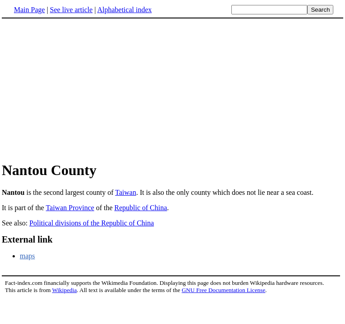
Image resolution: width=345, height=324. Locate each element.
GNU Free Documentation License (223, 290)
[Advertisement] (77, 90)
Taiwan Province (70, 208)
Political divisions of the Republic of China (91, 223)
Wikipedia (64, 290)
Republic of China (141, 208)
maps (27, 256)
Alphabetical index (124, 10)
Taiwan (125, 192)
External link (27, 239)
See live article (71, 10)
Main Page (29, 10)
